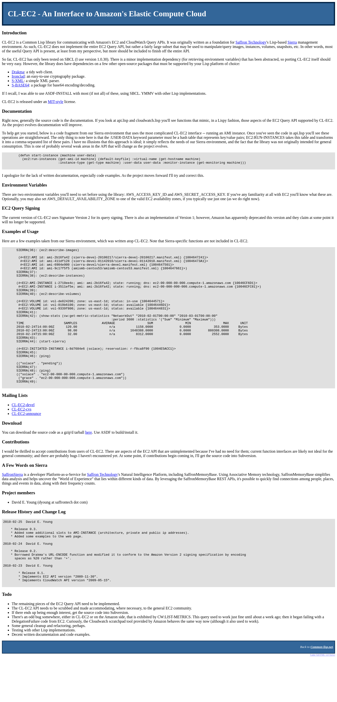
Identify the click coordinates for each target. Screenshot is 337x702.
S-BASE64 (20, 85)
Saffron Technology (251, 42)
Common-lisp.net (321, 691)
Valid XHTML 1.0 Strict (322, 698)
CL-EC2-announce (26, 444)
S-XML (18, 81)
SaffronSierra (12, 505)
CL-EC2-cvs (21, 440)
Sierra (292, 42)
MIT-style (55, 102)
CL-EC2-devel (23, 435)
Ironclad (18, 76)
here (88, 463)
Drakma (18, 72)
